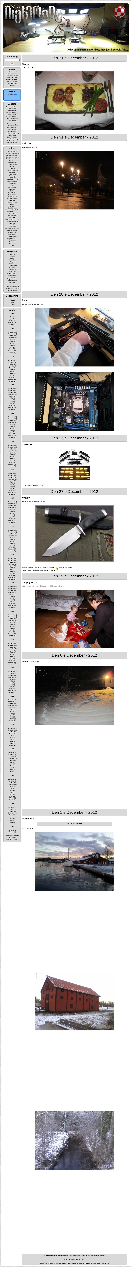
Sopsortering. (12, 110)
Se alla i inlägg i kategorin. (74, 823)
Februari (10, 322)
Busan (12, 258)
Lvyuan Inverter (12, 215)
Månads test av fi (12, 127)
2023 (12, 385)
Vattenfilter (12, 200)
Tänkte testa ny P (12, 141)
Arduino (12, 254)
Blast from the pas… (12, 142)
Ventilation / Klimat (12, 181)
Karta (12, 299)
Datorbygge (12, 176)
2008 (12, 803)
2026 (12, 313)
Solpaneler (12, 217)
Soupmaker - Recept (12, 77)
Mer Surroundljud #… (12, 112)
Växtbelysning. (12, 131)
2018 (12, 526)
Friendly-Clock (12, 164)
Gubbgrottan (12, 262)
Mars (10, 320)
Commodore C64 (12, 83)
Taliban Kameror (12, 161)
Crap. (12, 122)
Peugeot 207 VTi (12, 273)
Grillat (12, 245)
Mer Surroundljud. (12, 118)
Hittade (12, 302)
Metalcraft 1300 (12, 232)
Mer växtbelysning (12, 139)
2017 (12, 554)
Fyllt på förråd (12, 114)
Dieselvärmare (12, 208)
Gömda (12, 304)
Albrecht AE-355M (12, 179)
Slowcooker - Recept (12, 79)
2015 (12, 611)
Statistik (12, 300)
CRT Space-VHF (12, 211)
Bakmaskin (12, 242)
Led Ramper (12, 172)
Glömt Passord (12, 72)
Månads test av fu (12, 125)
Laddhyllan (12, 225)
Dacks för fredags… (12, 107)
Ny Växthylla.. (12, 135)
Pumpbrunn (12, 183)
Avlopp (12, 166)
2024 (12, 356)
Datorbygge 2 (12, 234)
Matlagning (12, 269)
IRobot (12, 191)
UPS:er (12, 206)
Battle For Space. (12, 137)
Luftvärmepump (12, 151)
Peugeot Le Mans (12, 275)
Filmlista (12, 85)
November (11, 334)
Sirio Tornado (12, 194)
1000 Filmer (12, 174)
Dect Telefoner (12, 236)
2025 (12, 328)
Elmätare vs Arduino (12, 159)
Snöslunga (12, 282)
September (11, 337)
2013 (12, 667)
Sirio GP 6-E (12, 213)
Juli (11, 341)
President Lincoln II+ (12, 210)
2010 (12, 749)
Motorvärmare (12, 162)
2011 (12, 724)
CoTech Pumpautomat (12, 153)
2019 (12, 498)
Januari (11, 324)
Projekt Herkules (12, 279)
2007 (12, 826)
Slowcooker (12, 244)
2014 (12, 639)
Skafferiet (12, 223)
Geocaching (12, 260)
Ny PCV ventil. (12, 129)
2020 (12, 469)
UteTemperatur (12, 74)
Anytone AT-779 (12, 196)
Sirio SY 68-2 (12, 193)
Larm (12, 185)
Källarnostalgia (12, 265)
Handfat (12, 168)
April (11, 319)
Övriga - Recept (12, 81)
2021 (12, 441)
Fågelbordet (12, 177)
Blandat (12, 256)
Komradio (12, 264)
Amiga (12, 204)
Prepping (12, 277)
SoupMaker (12, 240)
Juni (11, 343)
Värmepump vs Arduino (12, 157)
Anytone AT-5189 (12, 198)
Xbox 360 (12, 189)
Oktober (10, 335)
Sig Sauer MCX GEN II (12, 228)
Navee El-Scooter (12, 230)
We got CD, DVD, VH (12, 133)
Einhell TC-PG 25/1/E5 (12, 219)
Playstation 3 (12, 187)
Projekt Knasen (12, 280)
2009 (12, 775)
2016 (12, 583)
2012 (12, 696)
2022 (12, 413)
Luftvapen (12, 267)
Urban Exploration (12, 170)
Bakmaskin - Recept (12, 75)
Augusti (11, 339)
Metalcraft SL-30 (12, 238)
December (11, 332)
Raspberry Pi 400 (12, 202)
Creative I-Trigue (12, 124)
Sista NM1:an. (12, 108)
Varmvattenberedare (12, 155)
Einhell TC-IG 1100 (12, 221)
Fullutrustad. (12, 120)
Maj (11, 317)
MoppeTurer (12, 271)
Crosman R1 (12, 226)
